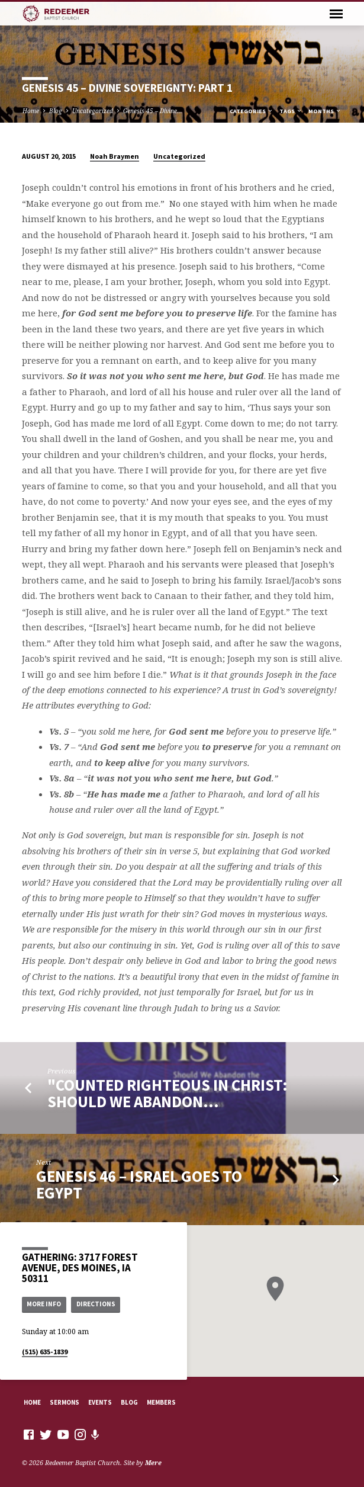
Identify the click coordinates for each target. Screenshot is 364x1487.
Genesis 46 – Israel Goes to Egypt (139, 1184)
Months (325, 111)
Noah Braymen (114, 156)
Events (100, 1402)
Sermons (64, 1402)
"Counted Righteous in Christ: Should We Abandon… (167, 1093)
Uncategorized (92, 111)
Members (161, 1402)
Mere (153, 1462)
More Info (44, 1304)
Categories (251, 111)
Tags (290, 111)
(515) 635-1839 (44, 1351)
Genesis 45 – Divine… (152, 111)
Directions (95, 1304)
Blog (55, 111)
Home (30, 111)
